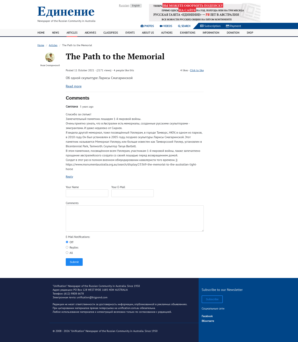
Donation (233, 32)
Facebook (207, 316)
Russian (124, 5)
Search (184, 26)
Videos (166, 26)
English (136, 5)
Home (41, 32)
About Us (148, 32)
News (55, 32)
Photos (147, 26)
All (69, 253)
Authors (166, 32)
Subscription (210, 26)
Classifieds (110, 32)
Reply (69, 176)
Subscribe (212, 299)
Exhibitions (187, 32)
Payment (233, 26)
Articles (72, 32)
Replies (72, 247)
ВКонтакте (208, 321)
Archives (90, 32)
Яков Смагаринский (50, 65)
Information (211, 32)
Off (69, 242)
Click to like (197, 70)
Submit (74, 262)
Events (130, 32)
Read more (74, 86)
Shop (250, 32)
